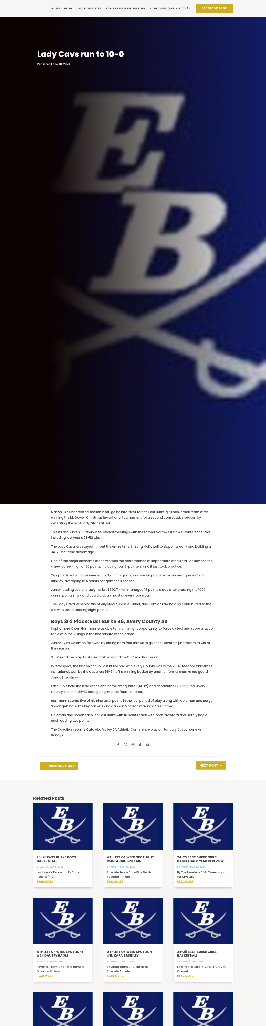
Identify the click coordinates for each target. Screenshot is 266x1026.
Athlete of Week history (125, 8)
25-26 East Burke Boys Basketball (56, 864)
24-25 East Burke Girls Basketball (197, 959)
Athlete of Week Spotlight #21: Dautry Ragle (60, 959)
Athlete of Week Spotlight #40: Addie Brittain (130, 864)
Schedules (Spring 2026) (170, 8)
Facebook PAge (214, 8)
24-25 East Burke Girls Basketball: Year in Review (200, 864)
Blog (68, 8)
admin (44, 871)
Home (55, 8)
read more (45, 886)
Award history (88, 8)
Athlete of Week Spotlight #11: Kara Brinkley (130, 959)
